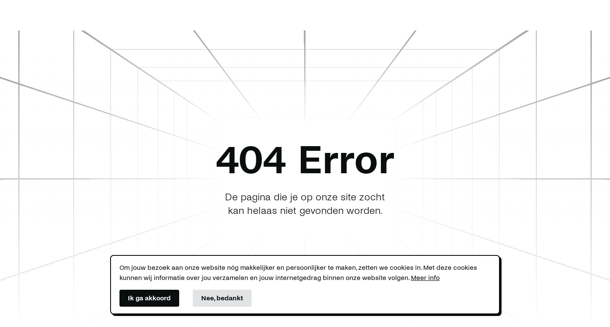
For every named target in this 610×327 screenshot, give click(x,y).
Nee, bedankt (222, 298)
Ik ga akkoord (149, 298)
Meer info (425, 277)
